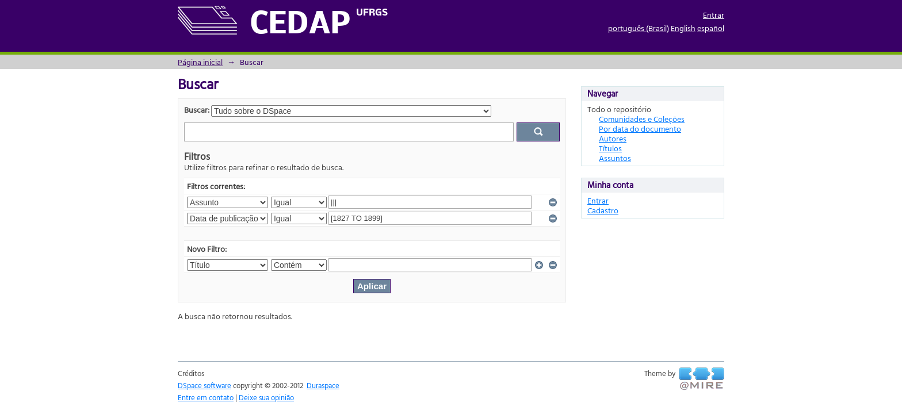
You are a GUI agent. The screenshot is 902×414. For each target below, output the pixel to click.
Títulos (610, 148)
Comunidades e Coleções (642, 119)
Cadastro (602, 210)
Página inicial (200, 62)
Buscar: (196, 109)
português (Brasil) (638, 28)
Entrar (713, 15)
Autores (612, 138)
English (683, 28)
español (710, 28)
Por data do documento (640, 128)
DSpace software (204, 385)
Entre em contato (206, 397)
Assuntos (615, 158)
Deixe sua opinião (266, 397)
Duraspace (323, 385)
